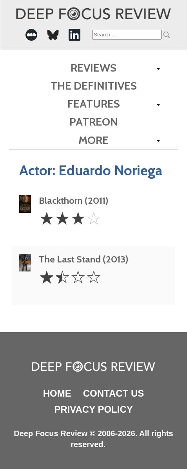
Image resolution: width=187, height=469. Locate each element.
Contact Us (113, 393)
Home (57, 393)
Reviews (93, 67)
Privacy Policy (93, 409)
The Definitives (94, 85)
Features (93, 103)
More (93, 140)
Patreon (93, 121)
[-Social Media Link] (31, 35)
